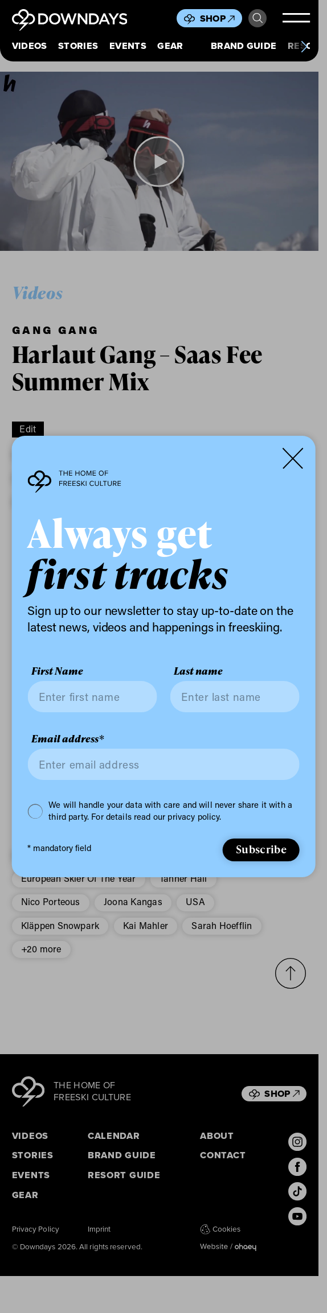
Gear (170, 46)
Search (257, 18)
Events (127, 46)
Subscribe (261, 849)
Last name (198, 671)
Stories (78, 46)
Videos (29, 46)
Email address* (67, 738)
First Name (57, 671)
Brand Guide (244, 46)
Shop (217, 18)
